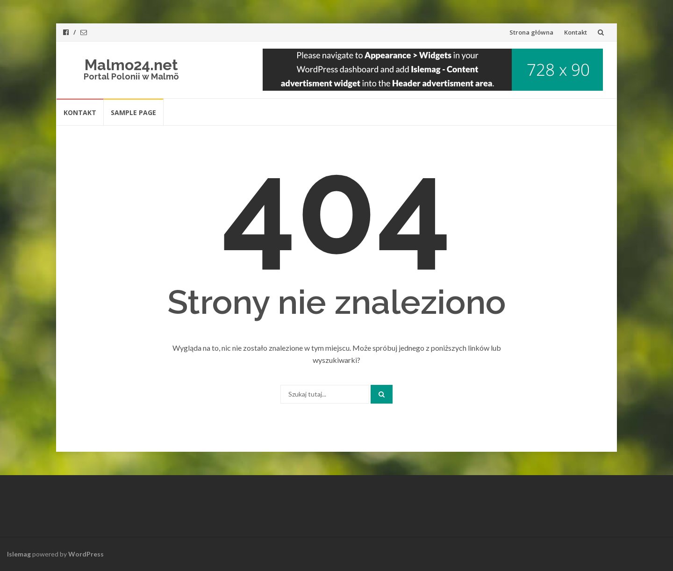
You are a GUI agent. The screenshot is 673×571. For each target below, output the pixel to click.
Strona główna (531, 32)
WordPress (86, 554)
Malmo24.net (131, 64)
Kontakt (575, 32)
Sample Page (133, 112)
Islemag (19, 554)
